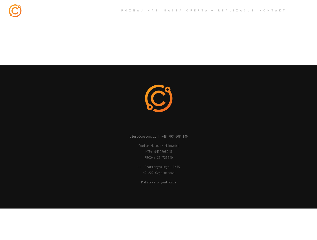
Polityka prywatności (158, 182)
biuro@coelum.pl (143, 136)
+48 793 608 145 (174, 136)
